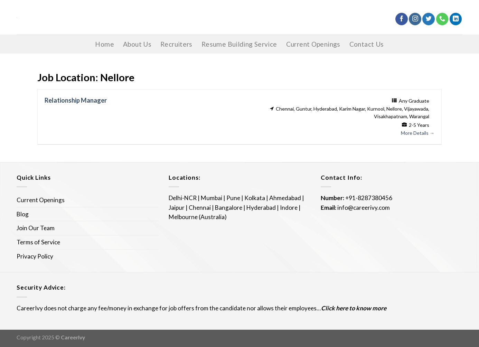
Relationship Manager (76, 100)
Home (104, 44)
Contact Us (366, 44)
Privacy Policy (35, 256)
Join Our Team (36, 228)
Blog (23, 214)
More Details (417, 133)
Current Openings (313, 44)
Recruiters (176, 44)
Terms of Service (38, 242)
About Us (137, 44)
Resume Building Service (239, 44)
